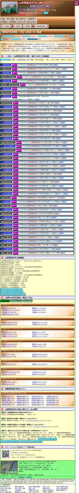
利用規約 (29, 477)
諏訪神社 (8, 217)
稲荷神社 (7, 89)
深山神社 (8, 213)
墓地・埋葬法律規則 (34, 486)
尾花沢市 (9, 314)
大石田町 (9, 310)
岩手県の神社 (36, 396)
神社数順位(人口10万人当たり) (10, 292)
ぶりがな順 (5, 301)
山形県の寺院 (42, 36)
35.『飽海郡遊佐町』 (40, 26)
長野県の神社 (36, 404)
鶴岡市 (38, 344)
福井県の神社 (6, 404)
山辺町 (38, 382)
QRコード (17, 452)
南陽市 (7, 356)
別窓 (21, 289)
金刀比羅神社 (10, 146)
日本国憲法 (18, 490)
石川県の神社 (50, 402)
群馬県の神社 (6, 400)
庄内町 (39, 334)
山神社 (7, 198)
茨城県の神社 (36, 398)
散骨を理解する (19, 486)
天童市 (7, 346)
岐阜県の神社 (50, 404)
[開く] (14, 65)
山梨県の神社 (21, 404)
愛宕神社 (7, 65)
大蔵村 (8, 312)
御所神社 (8, 174)
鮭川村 (8, 334)
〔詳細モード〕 (5, 59)
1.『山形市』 (6, 26)
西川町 (38, 356)
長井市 (7, 354)
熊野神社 (8, 154)
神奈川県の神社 (7, 402)
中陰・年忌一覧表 (6, 488)
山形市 (7, 382)
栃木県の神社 (50, 398)
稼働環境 (21, 477)
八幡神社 (8, 237)
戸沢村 (38, 346)
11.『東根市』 (18, 26)
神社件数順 (28, 301)
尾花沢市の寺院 (59, 36)
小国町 (38, 312)
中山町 (38, 354)
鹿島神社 (8, 210)
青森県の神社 (21, 396)
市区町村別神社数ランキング (9, 289)
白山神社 (8, 233)
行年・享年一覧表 (20, 488)
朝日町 (7, 308)
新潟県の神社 (21, 402)
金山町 (8, 322)
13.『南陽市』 (27, 26)
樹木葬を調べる (5, 486)
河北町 (38, 322)
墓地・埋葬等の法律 (62, 486)
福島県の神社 (21, 398)
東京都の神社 (50, 400)
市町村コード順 (16, 301)
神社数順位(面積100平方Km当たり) (11, 294)
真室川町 (9, 372)
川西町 (38, 324)
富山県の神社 (36, 402)
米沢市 (38, 384)
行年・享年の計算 (6, 492)
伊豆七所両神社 (9, 77)
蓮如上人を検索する (48, 490)
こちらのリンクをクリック (34, 420)
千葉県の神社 (36, 400)
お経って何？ (46, 486)
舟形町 (38, 364)
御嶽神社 (8, 170)
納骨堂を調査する (61, 490)
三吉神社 (8, 194)
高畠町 (8, 344)
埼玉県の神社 (21, 400)
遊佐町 (7, 384)
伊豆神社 (7, 81)
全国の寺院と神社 (8, 36)
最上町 (38, 374)
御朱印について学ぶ (20, 492)
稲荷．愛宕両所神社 (11, 85)
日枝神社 (8, 229)
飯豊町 (38, 308)
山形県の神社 (16, 39)
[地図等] (56, 65)
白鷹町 (8, 336)
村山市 (7, 374)
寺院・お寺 (32, 488)
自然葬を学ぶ (46, 488)
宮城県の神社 (50, 396)
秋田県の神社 (6, 398)
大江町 (38, 310)
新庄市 (38, 336)
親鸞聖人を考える (34, 490)
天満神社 (8, 225)
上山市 (8, 324)
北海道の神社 (6, 396)
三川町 (38, 372)
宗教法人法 (4, 490)
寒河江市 (8, 332)
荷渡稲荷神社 (10, 142)
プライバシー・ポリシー (9, 477)
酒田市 (37, 332)
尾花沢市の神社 (32, 39)
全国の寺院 (26, 36)
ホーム (46, 13)
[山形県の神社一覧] (23, 59)
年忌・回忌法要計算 (62, 488)
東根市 (7, 364)
